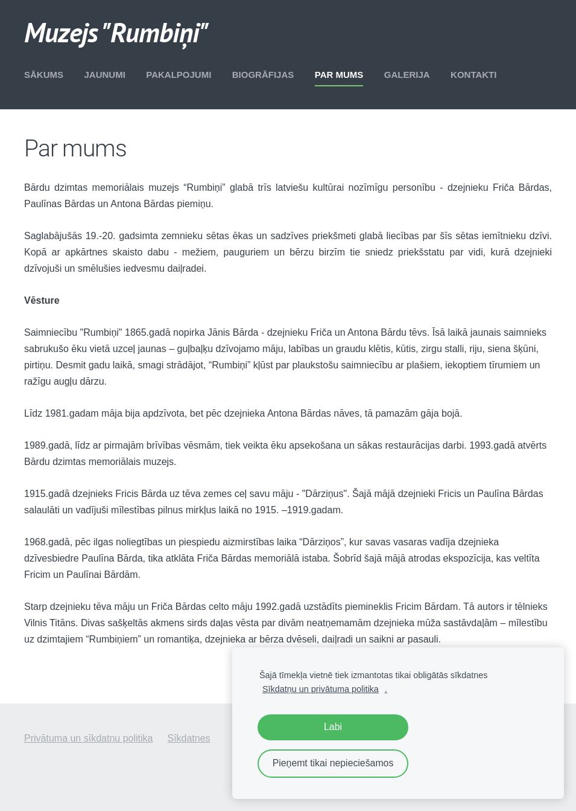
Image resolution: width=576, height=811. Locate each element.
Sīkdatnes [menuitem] (188, 738)
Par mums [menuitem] (339, 74)
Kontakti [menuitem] (473, 74)
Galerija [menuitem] (407, 74)
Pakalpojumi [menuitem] (178, 74)
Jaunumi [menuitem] (104, 74)
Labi (333, 727)
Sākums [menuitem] (43, 74)
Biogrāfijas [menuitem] (263, 74)
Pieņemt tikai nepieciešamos (333, 763)
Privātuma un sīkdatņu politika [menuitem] (88, 738)
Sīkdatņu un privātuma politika (320, 689)
